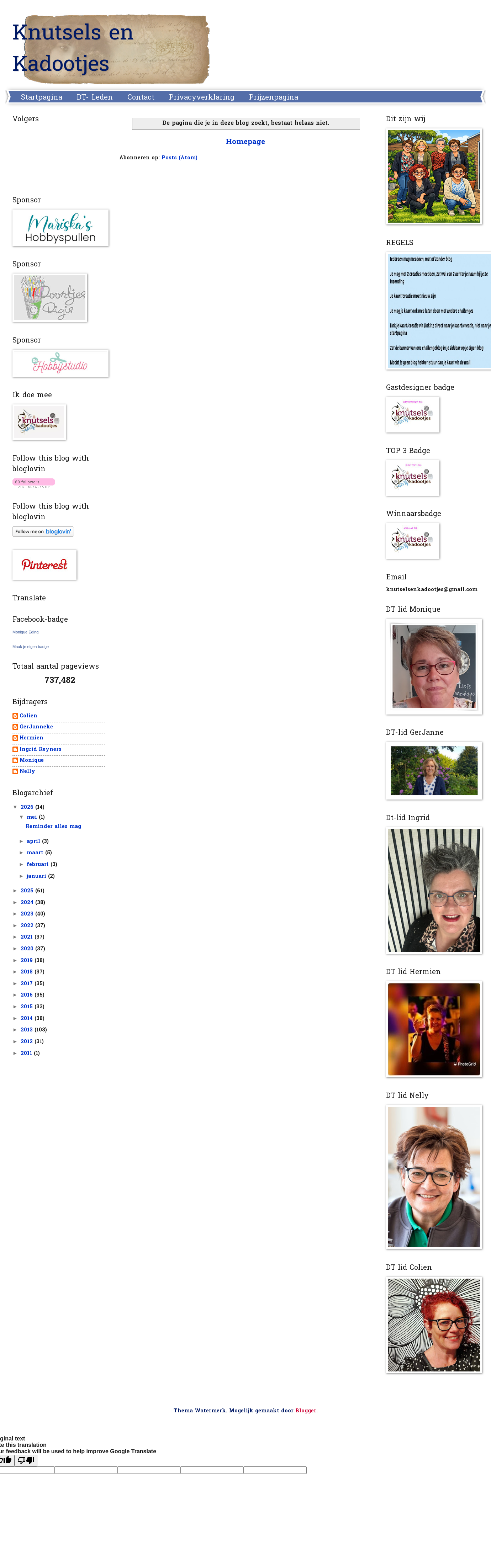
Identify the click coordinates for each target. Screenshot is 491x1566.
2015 (28, 1007)
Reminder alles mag (53, 826)
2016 (28, 995)
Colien (28, 716)
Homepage (245, 142)
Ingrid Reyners (41, 750)
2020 (28, 949)
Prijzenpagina (273, 97)
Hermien (31, 738)
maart (36, 853)
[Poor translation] (26, 1460)
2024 (28, 903)
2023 (28, 914)
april (34, 841)
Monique (32, 761)
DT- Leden (95, 97)
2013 (28, 1030)
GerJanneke (36, 727)
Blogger (305, 1411)
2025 (28, 891)
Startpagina (41, 97)
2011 (27, 1053)
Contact (140, 97)
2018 (28, 972)
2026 (28, 807)
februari (39, 865)
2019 (28, 961)
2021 (28, 937)
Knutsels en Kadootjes (73, 49)
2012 (28, 1042)
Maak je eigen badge (30, 646)
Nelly (27, 772)
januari (37, 876)
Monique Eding (25, 632)
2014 (28, 1019)
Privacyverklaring (201, 97)
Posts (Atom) (179, 158)
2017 (28, 984)
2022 (28, 926)
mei (33, 817)
